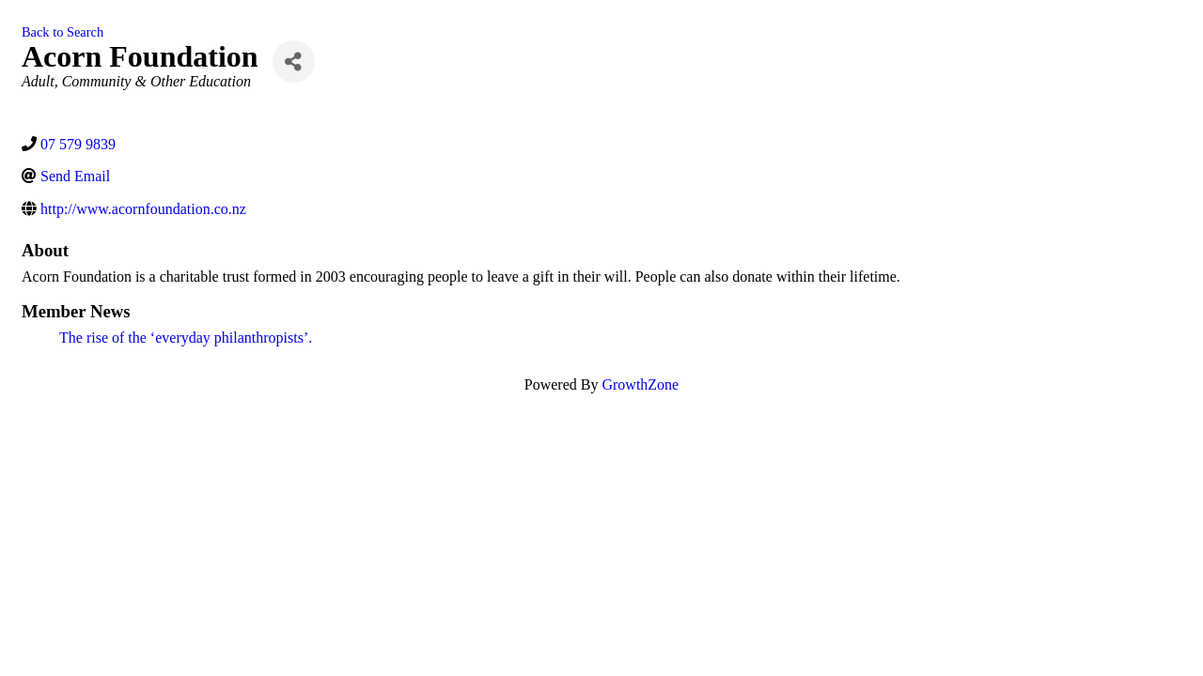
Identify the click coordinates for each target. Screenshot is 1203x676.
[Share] (294, 61)
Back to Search (62, 31)
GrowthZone (640, 384)
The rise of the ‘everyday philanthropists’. (185, 338)
